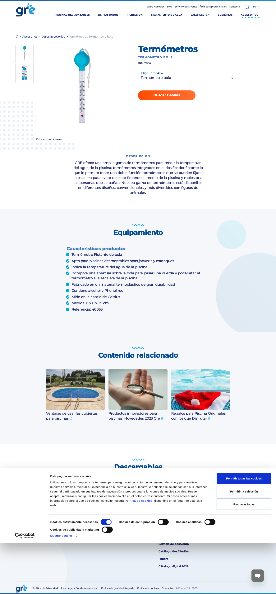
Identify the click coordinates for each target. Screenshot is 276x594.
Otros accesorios (53, 36)
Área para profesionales (213, 6)
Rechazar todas (244, 555)
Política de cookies (139, 551)
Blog (169, 6)
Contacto (234, 6)
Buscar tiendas (166, 95)
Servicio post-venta (186, 6)
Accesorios (30, 36)
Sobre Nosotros (155, 6)
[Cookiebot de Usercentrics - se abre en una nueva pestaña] (25, 586)
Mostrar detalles (61, 586)
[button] (247, 6)
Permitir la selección (244, 542)
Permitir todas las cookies (244, 529)
